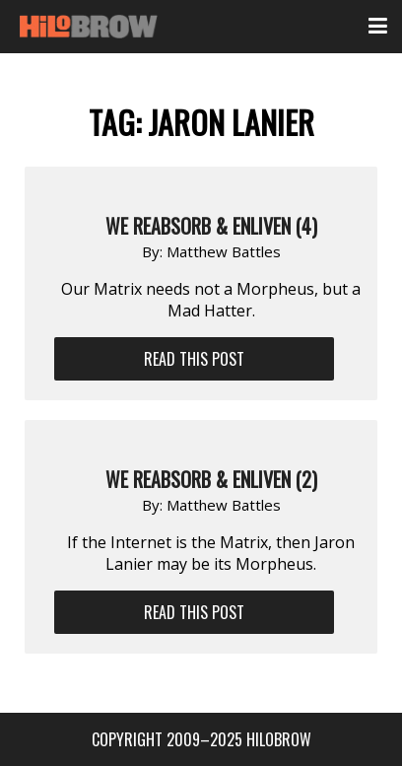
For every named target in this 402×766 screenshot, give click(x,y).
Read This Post (194, 359)
